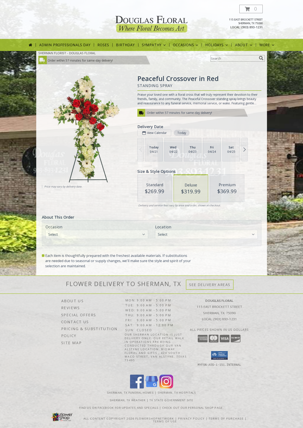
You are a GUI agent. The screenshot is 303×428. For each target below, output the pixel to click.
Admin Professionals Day (64, 45)
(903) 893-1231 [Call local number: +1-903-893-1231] (252, 27)
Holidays (217, 45)
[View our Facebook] (137, 387)
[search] (261, 58)
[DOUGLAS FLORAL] (151, 21)
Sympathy (154, 45)
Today (181, 133)
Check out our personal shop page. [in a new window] (193, 408)
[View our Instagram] (166, 387)
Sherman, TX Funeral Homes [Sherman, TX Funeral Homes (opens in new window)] (130, 393)
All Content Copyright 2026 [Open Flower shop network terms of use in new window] (108, 418)
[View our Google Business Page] (152, 387)
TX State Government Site (171, 400)
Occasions (186, 45)
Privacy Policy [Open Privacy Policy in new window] (191, 418)
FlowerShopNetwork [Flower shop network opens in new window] (154, 418)
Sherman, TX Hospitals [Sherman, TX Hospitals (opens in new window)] (177, 393)
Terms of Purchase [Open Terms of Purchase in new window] (226, 418)
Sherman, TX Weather (128, 400)
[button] (251, 9)
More (267, 45)
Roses (103, 45)
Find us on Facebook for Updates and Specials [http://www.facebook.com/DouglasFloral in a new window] (119, 408)
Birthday (125, 45)
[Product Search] (234, 58)
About (244, 45)
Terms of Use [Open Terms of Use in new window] (165, 421)
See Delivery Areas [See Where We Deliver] (209, 284)
